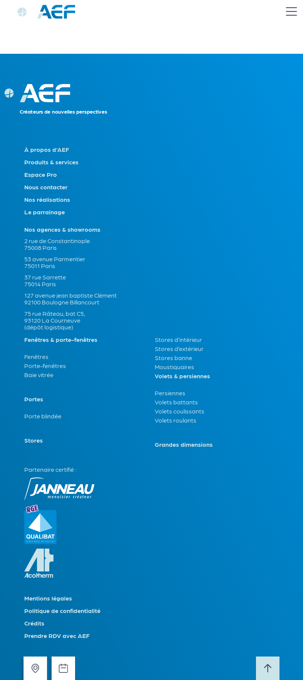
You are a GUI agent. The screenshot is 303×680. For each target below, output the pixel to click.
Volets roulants (175, 420)
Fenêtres (36, 356)
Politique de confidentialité (62, 610)
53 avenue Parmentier (54, 259)
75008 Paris (40, 247)
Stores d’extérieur (179, 348)
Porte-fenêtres (45, 366)
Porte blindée (42, 416)
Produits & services (51, 162)
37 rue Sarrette (45, 277)
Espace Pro (40, 174)
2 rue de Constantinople (57, 241)
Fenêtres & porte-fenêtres (60, 339)
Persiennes (170, 393)
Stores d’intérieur (178, 339)
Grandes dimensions (184, 444)
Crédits (34, 623)
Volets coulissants (179, 411)
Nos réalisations (47, 199)
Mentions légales (48, 598)
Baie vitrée (38, 375)
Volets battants (176, 402)
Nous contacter (46, 187)
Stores (33, 440)
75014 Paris (40, 284)
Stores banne (173, 358)
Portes (33, 399)
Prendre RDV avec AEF (56, 635)
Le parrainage (44, 212)
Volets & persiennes (182, 376)
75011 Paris (39, 266)
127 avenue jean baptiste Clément (70, 295)
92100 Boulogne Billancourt (61, 302)
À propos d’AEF (46, 149)
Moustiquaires (174, 367)
